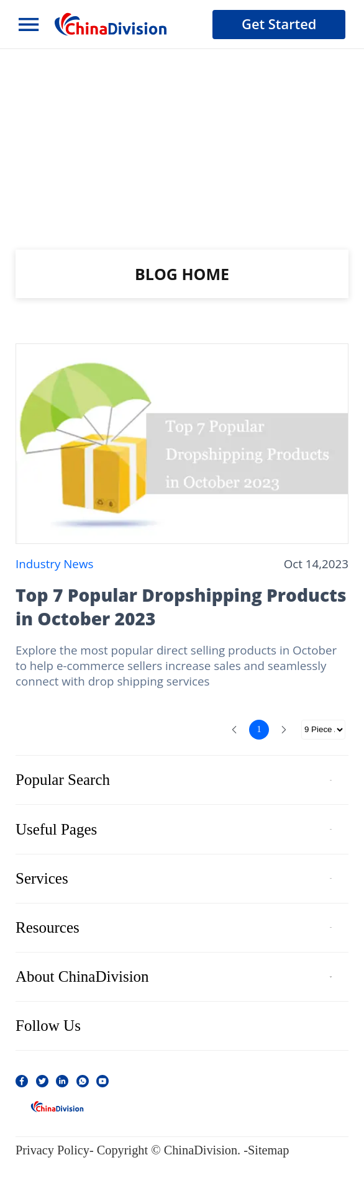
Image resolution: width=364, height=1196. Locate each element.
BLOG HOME (182, 273)
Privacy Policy (52, 1150)
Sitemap (268, 1150)
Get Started (279, 24)
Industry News (54, 563)
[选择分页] (323, 730)
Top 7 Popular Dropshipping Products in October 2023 (181, 606)
